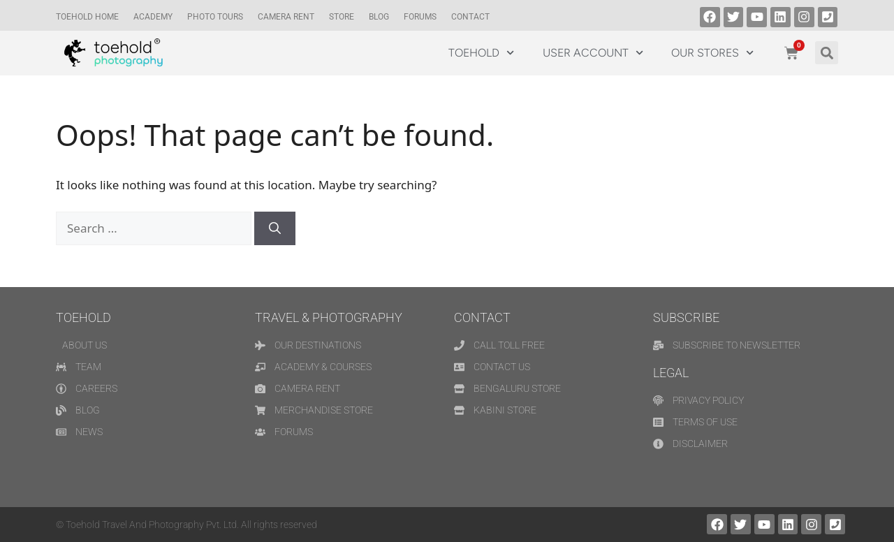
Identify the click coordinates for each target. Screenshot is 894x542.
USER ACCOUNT (593, 53)
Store (341, 17)
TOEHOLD (481, 53)
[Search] (274, 228)
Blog (379, 17)
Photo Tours (215, 17)
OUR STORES (712, 53)
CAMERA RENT (286, 17)
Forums (420, 17)
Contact (470, 17)
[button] (826, 52)
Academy (153, 17)
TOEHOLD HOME (87, 17)
